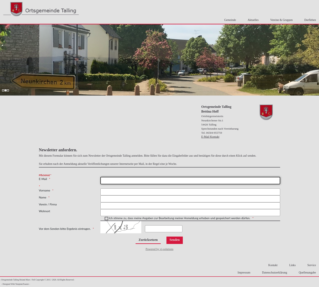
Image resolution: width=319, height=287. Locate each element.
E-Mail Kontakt (210, 136)
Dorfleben (309, 20)
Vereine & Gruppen (280, 20)
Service (310, 265)
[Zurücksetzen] (148, 240)
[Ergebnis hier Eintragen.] (163, 228)
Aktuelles (252, 20)
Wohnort (44, 211)
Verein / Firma (48, 204)
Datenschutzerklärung (273, 272)
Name (42, 197)
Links (291, 265)
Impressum (242, 272)
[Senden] (174, 240)
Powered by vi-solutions (159, 249)
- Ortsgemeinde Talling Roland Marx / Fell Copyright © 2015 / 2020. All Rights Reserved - (37, 280)
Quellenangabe (306, 272)
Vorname (44, 190)
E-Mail (43, 179)
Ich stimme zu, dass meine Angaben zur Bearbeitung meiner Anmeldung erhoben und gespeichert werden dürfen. (179, 218)
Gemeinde (229, 20)
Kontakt (271, 265)
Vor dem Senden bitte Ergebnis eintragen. (65, 228)
